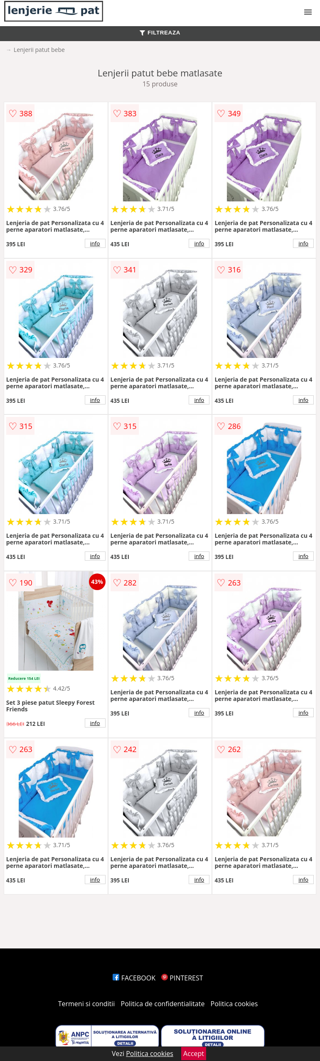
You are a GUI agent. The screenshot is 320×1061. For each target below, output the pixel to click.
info (95, 243)
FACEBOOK (134, 978)
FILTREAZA (160, 32)
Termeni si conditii (86, 1003)
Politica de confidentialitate (163, 1003)
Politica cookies (234, 1003)
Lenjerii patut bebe (39, 50)
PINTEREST (182, 978)
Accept (193, 1053)
